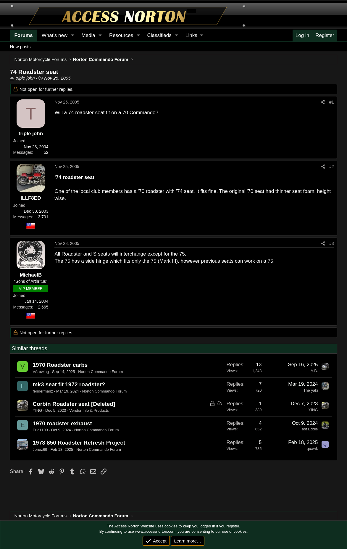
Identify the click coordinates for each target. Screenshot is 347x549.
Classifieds (159, 35)
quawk (312, 448)
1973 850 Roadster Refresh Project (79, 443)
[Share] (323, 102)
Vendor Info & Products (89, 410)
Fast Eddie (308, 429)
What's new (54, 35)
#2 (331, 166)
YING (37, 410)
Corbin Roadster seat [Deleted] (74, 404)
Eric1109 (40, 430)
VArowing (41, 371)
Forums (23, 35)
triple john (25, 77)
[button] (194, 35)
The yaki (310, 390)
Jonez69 (40, 449)
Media (88, 35)
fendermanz (43, 391)
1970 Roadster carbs (60, 365)
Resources (121, 35)
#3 (331, 243)
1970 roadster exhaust (62, 423)
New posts (20, 46)
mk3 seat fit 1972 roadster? (69, 384)
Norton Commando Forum (100, 371)
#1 (331, 102)
